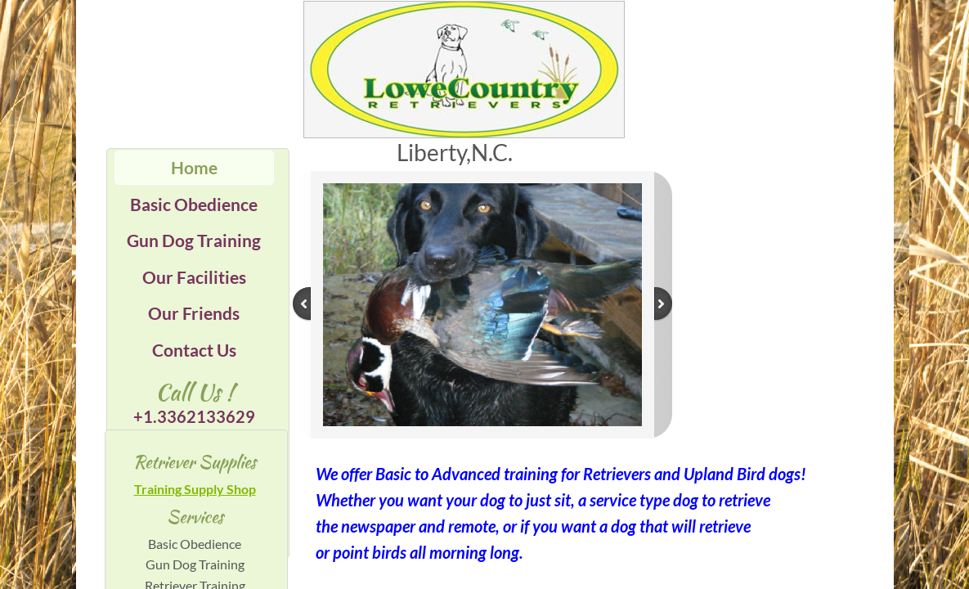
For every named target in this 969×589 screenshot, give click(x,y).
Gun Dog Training (194, 240)
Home (194, 167)
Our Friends (194, 313)
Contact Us (194, 349)
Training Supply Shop (195, 489)
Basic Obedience (194, 204)
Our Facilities (194, 277)
